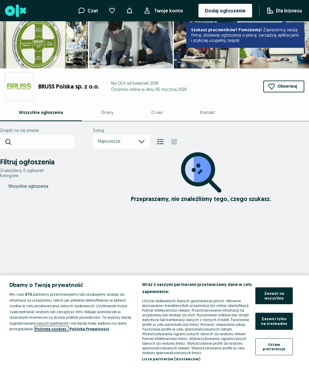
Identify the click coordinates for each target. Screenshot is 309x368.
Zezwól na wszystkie (274, 295)
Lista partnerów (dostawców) (171, 358)
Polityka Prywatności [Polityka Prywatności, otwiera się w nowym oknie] (89, 328)
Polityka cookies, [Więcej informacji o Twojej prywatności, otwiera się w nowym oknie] (51, 328)
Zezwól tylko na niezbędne (274, 321)
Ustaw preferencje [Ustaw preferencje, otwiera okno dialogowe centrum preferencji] (274, 346)
